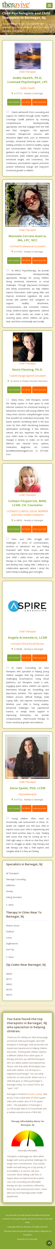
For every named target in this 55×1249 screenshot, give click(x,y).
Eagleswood (12, 943)
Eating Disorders (14, 897)
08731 (9, 979)
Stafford (10, 931)
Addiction (10, 885)
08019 (9, 994)
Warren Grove (12, 925)
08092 (9, 984)
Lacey (9, 937)
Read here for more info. (27, 1239)
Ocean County (35, 1094)
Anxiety (9, 891)
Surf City (10, 949)
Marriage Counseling (16, 879)
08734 (9, 989)
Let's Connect (14, 102)
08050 (9, 973)
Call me (26, 102)
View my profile (39, 102)
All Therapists (12, 873)
